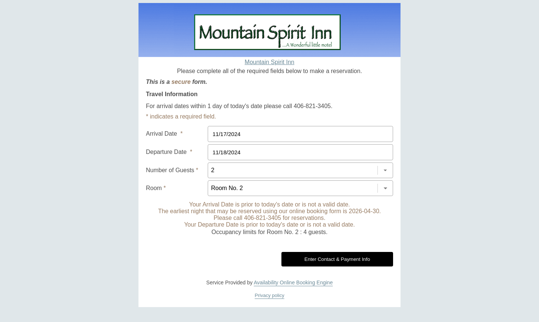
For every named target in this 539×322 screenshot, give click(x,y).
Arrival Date (164, 133)
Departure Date (169, 152)
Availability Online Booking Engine (293, 282)
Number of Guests (172, 170)
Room (156, 188)
